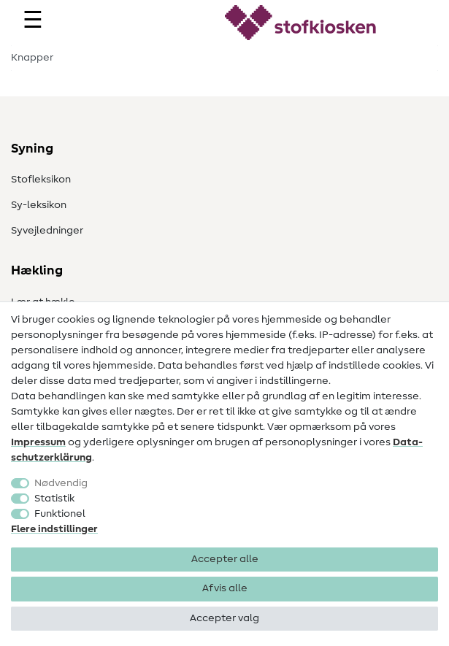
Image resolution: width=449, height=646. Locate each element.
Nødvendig (61, 483)
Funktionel (59, 514)
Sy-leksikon (38, 205)
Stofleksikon (41, 179)
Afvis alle (224, 588)
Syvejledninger (47, 231)
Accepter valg (224, 618)
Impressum (38, 442)
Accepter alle (224, 559)
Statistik (54, 498)
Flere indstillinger (54, 529)
